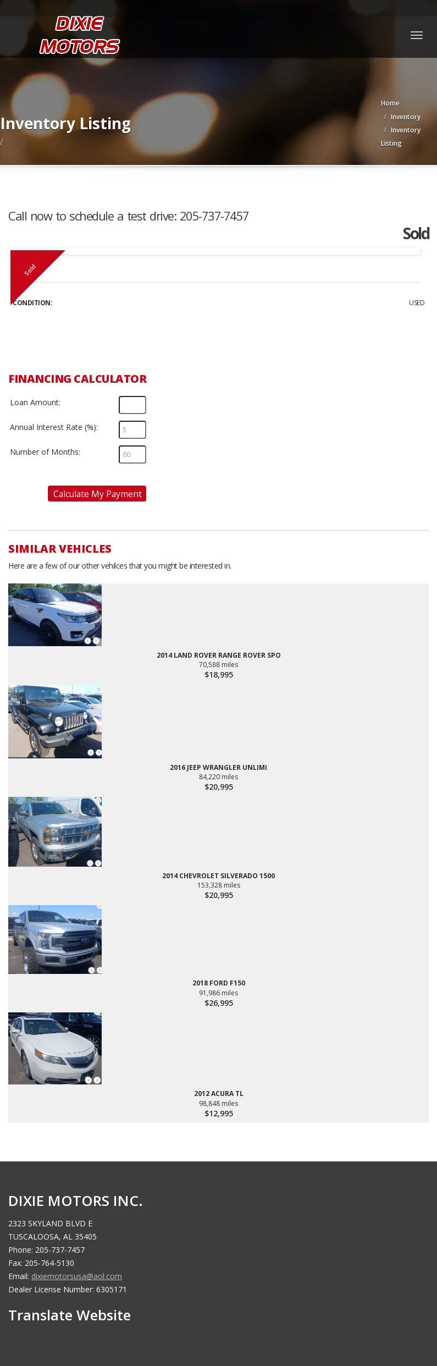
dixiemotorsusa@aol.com (76, 1276)
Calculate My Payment (97, 494)
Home (390, 103)
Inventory (406, 117)
